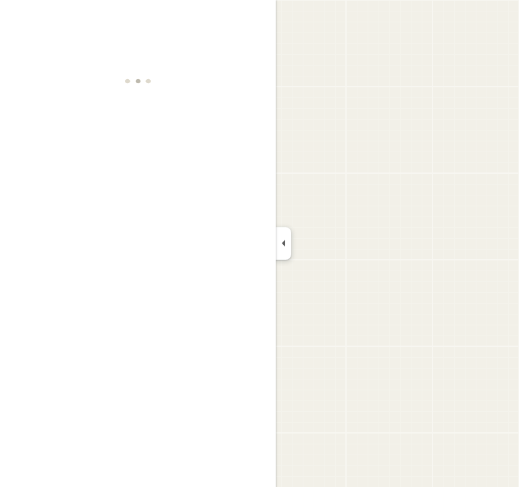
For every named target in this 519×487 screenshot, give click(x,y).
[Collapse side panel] (283, 243)
